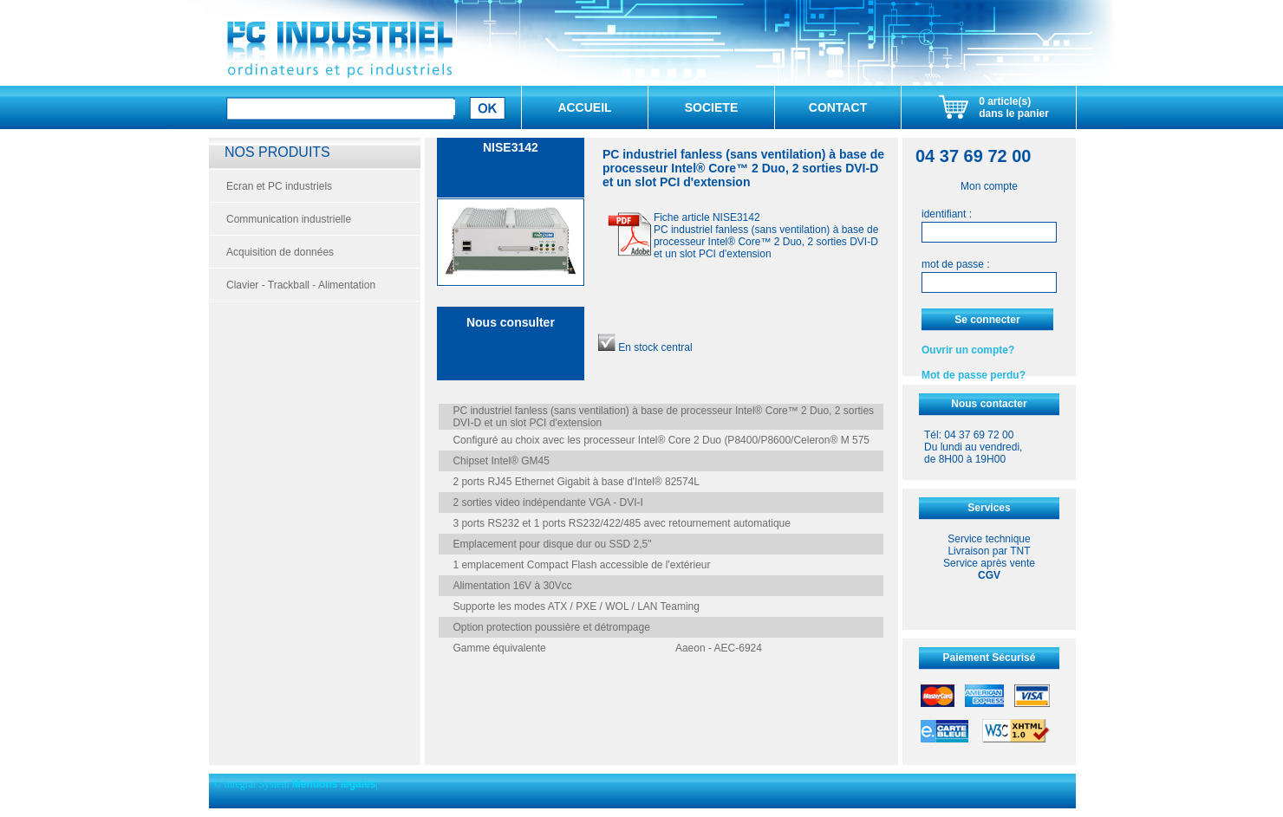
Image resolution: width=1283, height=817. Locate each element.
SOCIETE (711, 107)
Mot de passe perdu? (974, 375)
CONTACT (838, 107)
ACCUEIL (584, 107)
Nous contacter (988, 404)
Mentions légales (334, 784)
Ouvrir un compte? (968, 350)
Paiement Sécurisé (989, 658)
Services (988, 508)
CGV (989, 575)
